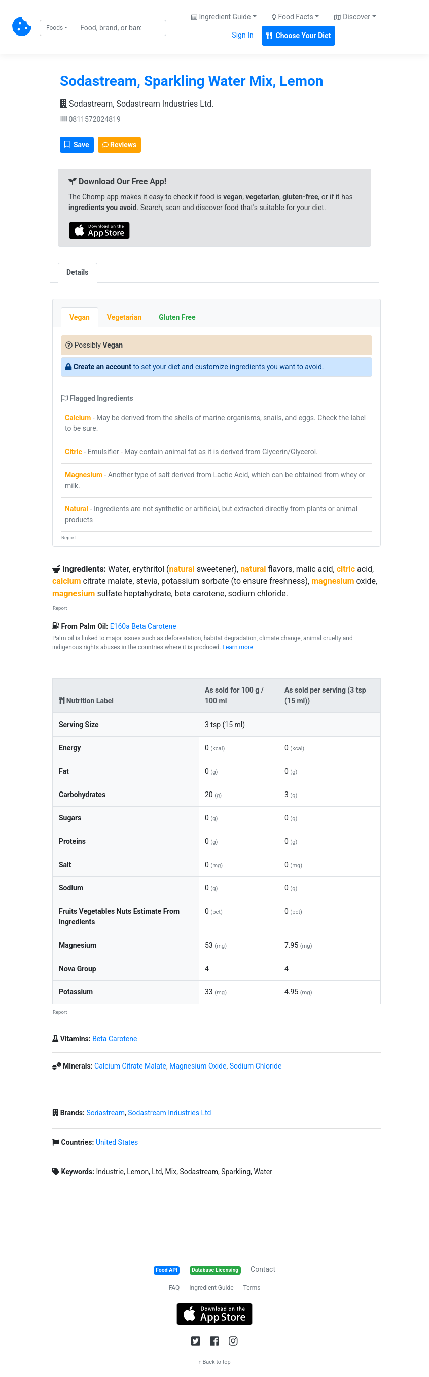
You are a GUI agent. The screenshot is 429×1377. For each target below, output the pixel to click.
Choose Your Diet (298, 35)
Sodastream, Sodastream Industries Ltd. (136, 104)
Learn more (238, 647)
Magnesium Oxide (197, 1066)
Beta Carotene (114, 1039)
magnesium (332, 581)
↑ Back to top (214, 1362)
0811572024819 (90, 119)
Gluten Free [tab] (177, 317)
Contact (263, 1269)
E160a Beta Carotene (143, 626)
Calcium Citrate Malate (130, 1066)
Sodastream (105, 1113)
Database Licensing (215, 1270)
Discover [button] (352, 17)
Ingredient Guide (211, 1287)
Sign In (242, 35)
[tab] (106, 267)
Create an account (102, 367)
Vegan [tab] (79, 317)
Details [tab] (77, 272)
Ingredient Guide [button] (221, 17)
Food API (166, 1270)
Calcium (78, 418)
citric (346, 569)
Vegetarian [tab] (124, 317)
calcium (66, 581)
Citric (73, 451)
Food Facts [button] (292, 17)
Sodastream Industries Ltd (169, 1113)
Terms (252, 1287)
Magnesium (83, 475)
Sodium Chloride (256, 1066)
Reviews (119, 145)
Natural (76, 509)
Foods (54, 27)
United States (117, 1142)
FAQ (174, 1287)
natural (182, 569)
